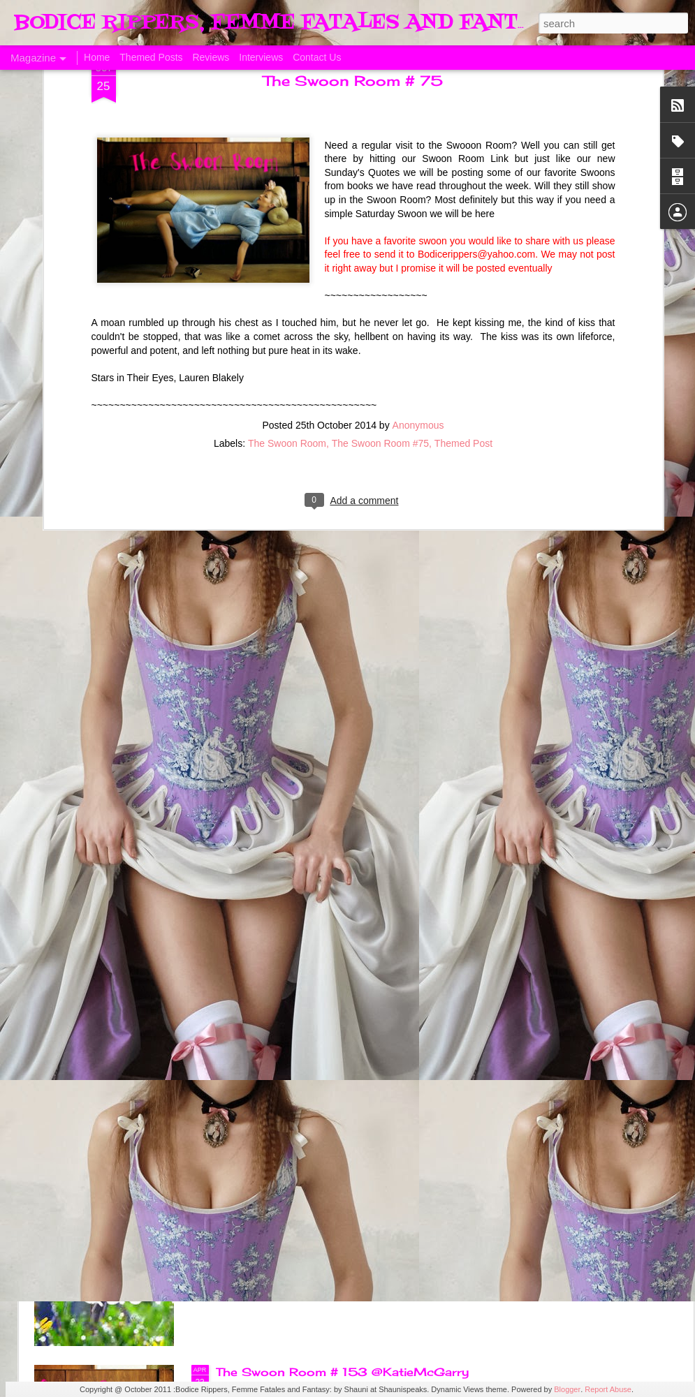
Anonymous (418, 241)
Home (97, 57)
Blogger (567, 1389)
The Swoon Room (287, 259)
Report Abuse (608, 1389)
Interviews (261, 57)
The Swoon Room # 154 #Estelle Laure (337, 1055)
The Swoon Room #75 (380, 259)
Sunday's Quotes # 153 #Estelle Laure (334, 1213)
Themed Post (463, 259)
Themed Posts (150, 57)
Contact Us (317, 57)
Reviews (210, 57)
